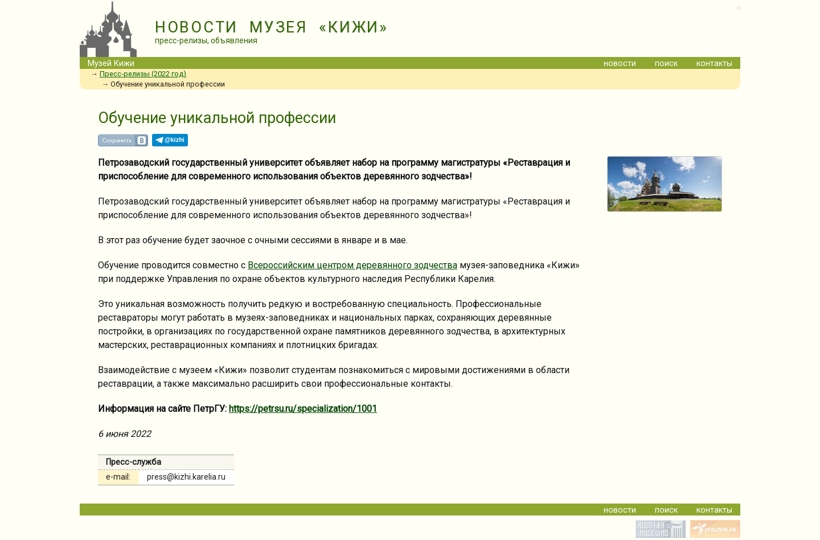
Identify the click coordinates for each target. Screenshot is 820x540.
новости (620, 63)
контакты (714, 63)
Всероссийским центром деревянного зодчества (352, 265)
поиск (666, 63)
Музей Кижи (111, 63)
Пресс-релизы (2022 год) (143, 73)
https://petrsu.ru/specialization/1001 (303, 408)
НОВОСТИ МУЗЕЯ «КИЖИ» (271, 27)
